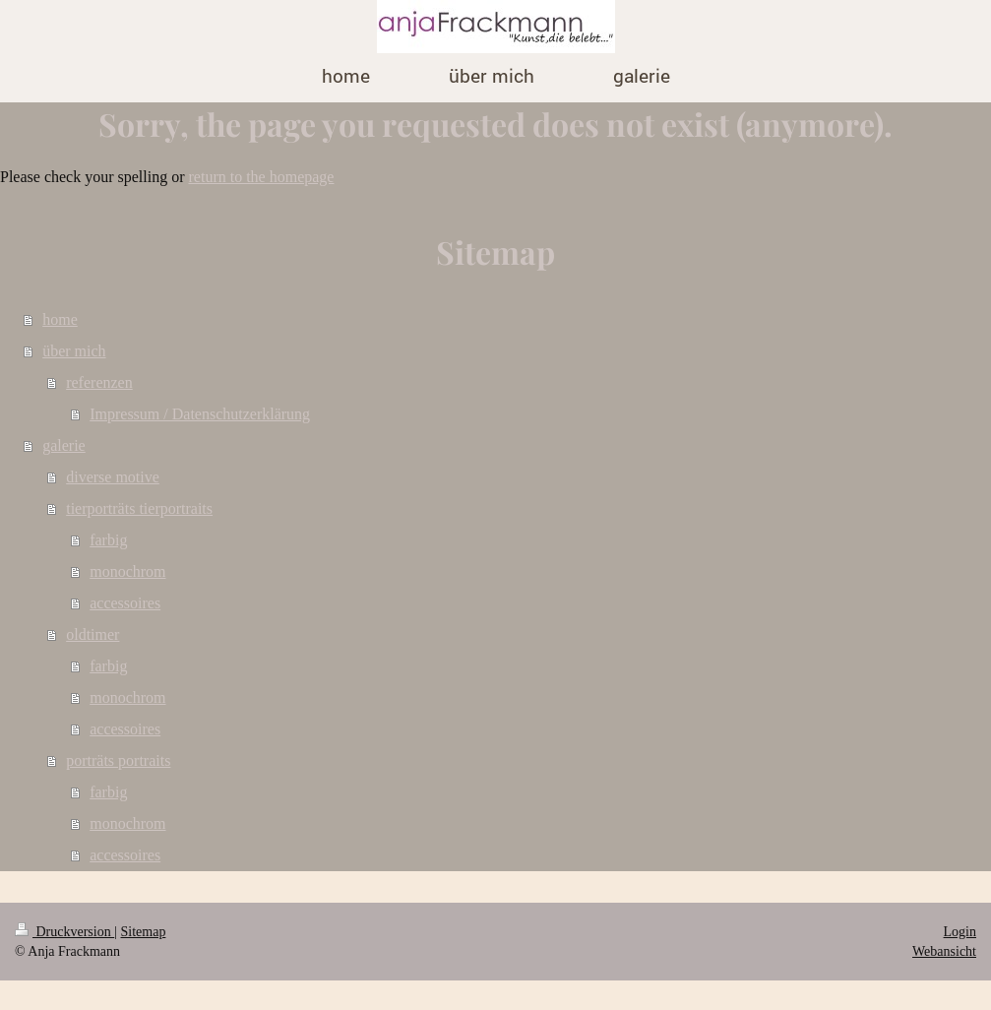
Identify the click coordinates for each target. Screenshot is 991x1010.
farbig (108, 540)
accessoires (125, 603)
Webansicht (944, 951)
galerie (64, 445)
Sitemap (143, 931)
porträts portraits (118, 760)
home (60, 319)
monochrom (127, 571)
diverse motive (112, 477)
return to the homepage (262, 176)
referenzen (99, 382)
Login (960, 931)
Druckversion (64, 931)
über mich (73, 351)
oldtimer (92, 634)
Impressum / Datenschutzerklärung (200, 414)
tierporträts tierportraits (139, 508)
